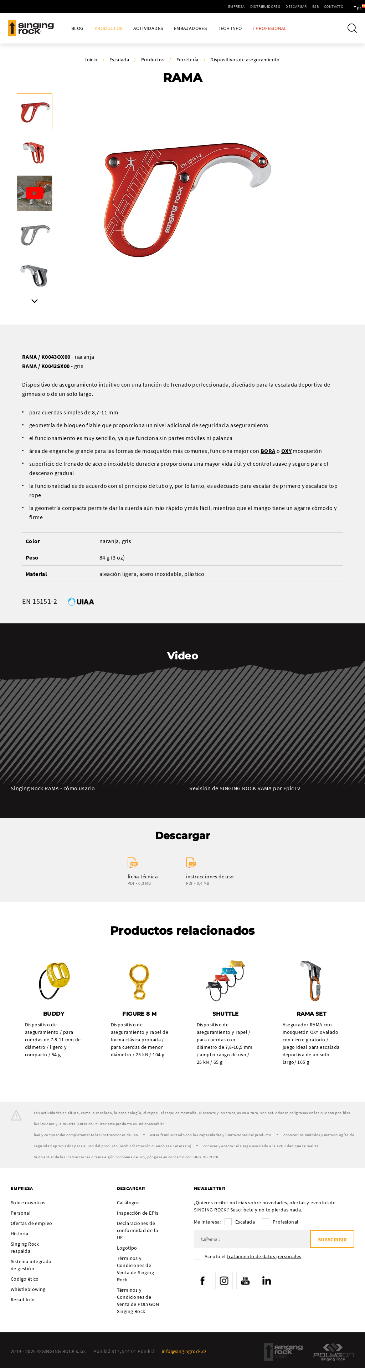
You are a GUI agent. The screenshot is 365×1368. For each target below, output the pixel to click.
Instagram (224, 1281)
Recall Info (23, 1299)
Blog (77, 28)
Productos (108, 28)
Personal (21, 1213)
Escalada (119, 59)
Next (34, 301)
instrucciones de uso (210, 876)
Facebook (203, 1281)
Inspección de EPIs (138, 1213)
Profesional (285, 1222)
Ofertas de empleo (31, 1223)
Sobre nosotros (28, 1202)
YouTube (246, 1281)
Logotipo (127, 1248)
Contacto (309, 6)
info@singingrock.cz (184, 1351)
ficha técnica (143, 876)
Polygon (333, 1352)
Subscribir (332, 1239)
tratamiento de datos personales (264, 1256)
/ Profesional (270, 28)
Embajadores (190, 28)
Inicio (91, 59)
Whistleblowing (28, 1289)
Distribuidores (241, 6)
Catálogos (128, 1202)
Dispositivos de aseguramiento (245, 59)
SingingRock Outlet (283, 1352)
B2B (291, 6)
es (347, 6)
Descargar (271, 6)
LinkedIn (267, 1281)
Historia (19, 1233)
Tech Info (230, 28)
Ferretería (187, 59)
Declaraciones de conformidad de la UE (137, 1230)
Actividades (148, 28)
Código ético (25, 1279)
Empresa (212, 6)
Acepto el (253, 1256)
